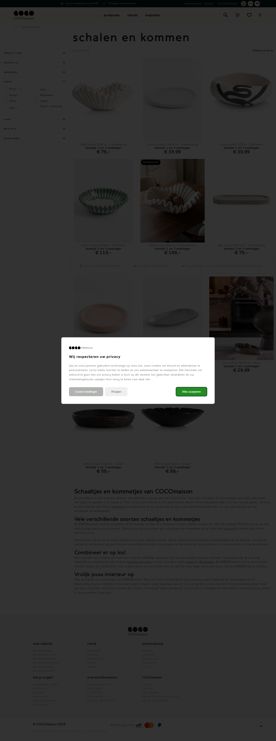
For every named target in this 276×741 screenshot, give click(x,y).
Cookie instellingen (86, 391)
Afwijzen (116, 391)
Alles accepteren (191, 391)
